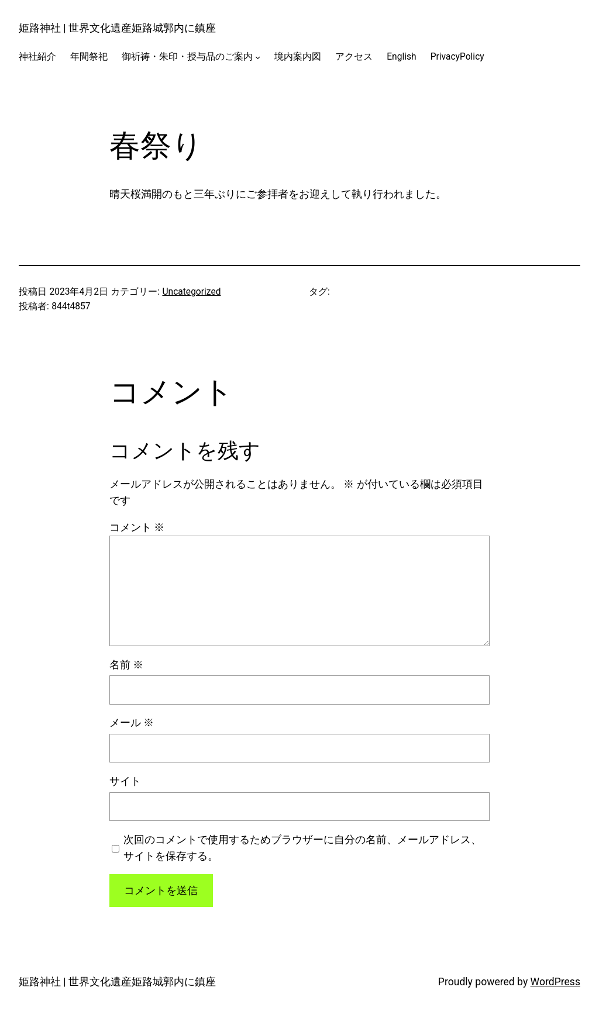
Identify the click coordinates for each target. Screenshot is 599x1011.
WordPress (555, 982)
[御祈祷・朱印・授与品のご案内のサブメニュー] (257, 57)
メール (131, 723)
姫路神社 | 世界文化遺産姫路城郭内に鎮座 (117, 28)
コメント (136, 527)
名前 (126, 665)
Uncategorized (191, 292)
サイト (125, 781)
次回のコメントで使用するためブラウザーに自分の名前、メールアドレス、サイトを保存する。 (302, 848)
